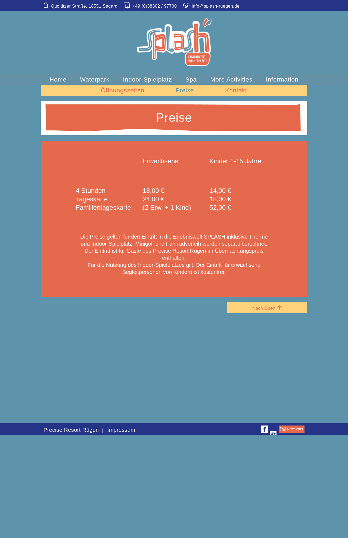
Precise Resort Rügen (71, 430)
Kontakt (236, 90)
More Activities (231, 79)
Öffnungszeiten (122, 90)
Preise (185, 90)
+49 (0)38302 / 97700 (150, 6)
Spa (191, 79)
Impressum (121, 430)
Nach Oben (267, 308)
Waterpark (95, 79)
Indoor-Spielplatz (147, 79)
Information (282, 79)
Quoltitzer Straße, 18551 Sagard (79, 6)
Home (57, 79)
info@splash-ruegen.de (211, 6)
